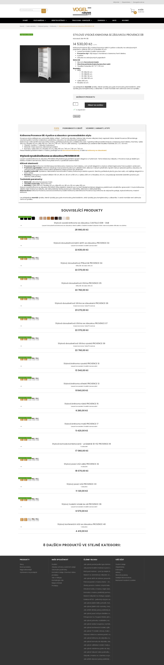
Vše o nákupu (57, 578)
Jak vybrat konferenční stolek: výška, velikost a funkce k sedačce (98, 627)
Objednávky (120, 567)
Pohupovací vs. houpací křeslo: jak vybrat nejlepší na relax (98, 617)
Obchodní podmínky (59, 570)
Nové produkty (25, 567)
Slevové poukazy (122, 575)
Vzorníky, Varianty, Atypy (98, 128)
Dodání (54, 564)
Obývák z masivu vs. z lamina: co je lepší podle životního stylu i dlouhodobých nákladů (98, 655)
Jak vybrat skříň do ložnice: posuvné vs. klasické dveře (98, 578)
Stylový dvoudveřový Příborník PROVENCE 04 (82, 259)
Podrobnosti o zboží (72, 128)
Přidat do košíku (95, 105)
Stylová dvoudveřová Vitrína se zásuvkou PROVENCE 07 (82, 319)
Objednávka (126, 2)
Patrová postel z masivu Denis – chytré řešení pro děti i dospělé (98, 582)
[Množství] (75, 104)
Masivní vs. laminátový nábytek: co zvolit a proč (98, 575)
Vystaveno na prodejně (28, 572)
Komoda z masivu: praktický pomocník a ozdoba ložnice (98, 592)
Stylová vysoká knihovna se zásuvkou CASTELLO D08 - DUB (82, 219)
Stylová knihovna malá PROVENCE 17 (82, 419)
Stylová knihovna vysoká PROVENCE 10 (82, 359)
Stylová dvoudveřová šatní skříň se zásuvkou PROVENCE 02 (82, 239)
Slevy (22, 564)
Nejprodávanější (26, 570)
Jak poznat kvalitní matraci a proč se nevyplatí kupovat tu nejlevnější (98, 568)
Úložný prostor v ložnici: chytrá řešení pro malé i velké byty (98, 585)
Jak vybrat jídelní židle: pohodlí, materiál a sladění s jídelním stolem (98, 603)
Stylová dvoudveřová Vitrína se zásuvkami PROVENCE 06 (82, 299)
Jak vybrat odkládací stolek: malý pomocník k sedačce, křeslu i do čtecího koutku (98, 645)
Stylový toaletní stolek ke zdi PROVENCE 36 (82, 500)
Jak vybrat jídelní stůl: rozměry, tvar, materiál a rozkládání (98, 606)
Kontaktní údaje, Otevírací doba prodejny (63, 573)
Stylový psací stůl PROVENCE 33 (82, 480)
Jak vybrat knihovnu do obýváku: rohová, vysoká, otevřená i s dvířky (98, 638)
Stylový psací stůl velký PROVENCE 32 (82, 460)
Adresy (118, 572)
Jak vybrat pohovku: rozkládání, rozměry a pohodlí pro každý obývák (98, 620)
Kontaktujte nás (57, 580)
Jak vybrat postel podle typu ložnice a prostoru (98, 564)
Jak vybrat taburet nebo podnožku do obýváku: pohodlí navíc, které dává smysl (98, 652)
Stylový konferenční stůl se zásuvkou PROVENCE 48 (82, 520)
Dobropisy (119, 570)
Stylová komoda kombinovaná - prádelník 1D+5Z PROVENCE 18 (82, 439)
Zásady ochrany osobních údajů (64, 567)
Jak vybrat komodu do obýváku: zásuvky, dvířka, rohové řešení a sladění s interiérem (98, 641)
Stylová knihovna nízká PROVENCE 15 (82, 399)
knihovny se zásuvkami (96, 150)
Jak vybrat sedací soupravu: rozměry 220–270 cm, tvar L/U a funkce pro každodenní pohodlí (98, 624)
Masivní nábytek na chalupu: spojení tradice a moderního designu (98, 596)
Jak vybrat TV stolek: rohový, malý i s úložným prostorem (98, 631)
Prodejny (55, 586)
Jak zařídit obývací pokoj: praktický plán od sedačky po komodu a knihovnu (98, 659)
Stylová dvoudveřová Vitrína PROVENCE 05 (82, 279)
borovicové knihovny (71, 150)
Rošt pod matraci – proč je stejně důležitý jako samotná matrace (98, 571)
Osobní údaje (120, 564)
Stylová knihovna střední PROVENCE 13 (82, 379)
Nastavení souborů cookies (126, 580)
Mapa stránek (57, 583)
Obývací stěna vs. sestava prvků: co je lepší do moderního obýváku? (98, 634)
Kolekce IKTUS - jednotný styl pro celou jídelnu (98, 599)
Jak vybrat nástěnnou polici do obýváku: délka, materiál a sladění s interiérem (98, 648)
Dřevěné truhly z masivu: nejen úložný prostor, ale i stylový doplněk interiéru (98, 589)
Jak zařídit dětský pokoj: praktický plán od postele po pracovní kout (98, 610)
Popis (56, 128)
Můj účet (116, 2)
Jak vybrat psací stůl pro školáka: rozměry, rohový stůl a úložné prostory (98, 613)
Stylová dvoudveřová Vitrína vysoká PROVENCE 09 (82, 339)
